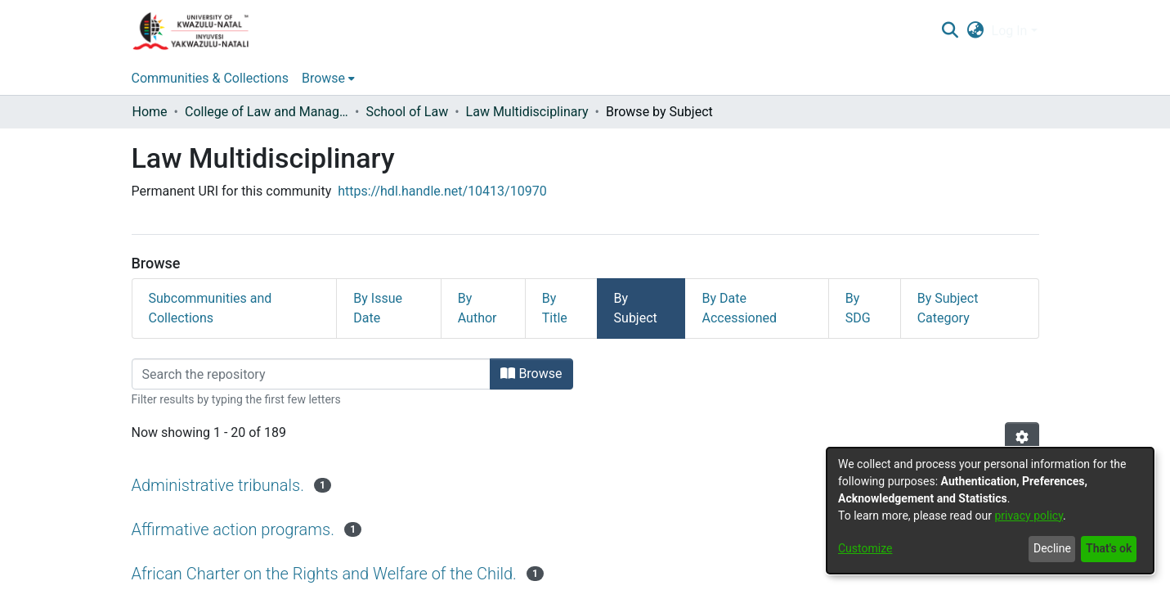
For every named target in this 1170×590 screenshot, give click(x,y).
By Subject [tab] (635, 308)
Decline (1052, 548)
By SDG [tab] (858, 308)
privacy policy (1028, 515)
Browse (531, 373)
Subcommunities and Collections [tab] (210, 308)
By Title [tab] (554, 308)
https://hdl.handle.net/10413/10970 (442, 191)
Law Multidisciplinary (527, 111)
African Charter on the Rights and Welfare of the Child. (324, 573)
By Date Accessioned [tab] (739, 308)
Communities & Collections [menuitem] (210, 78)
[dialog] (990, 511)
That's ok (1109, 548)
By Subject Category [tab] (948, 308)
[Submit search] (950, 31)
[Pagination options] (1022, 437)
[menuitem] (975, 31)
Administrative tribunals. (218, 485)
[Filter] (311, 374)
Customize (865, 548)
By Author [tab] (477, 308)
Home (150, 111)
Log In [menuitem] (1010, 30)
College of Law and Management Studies (266, 111)
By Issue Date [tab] (377, 308)
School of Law (406, 111)
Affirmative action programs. (233, 529)
